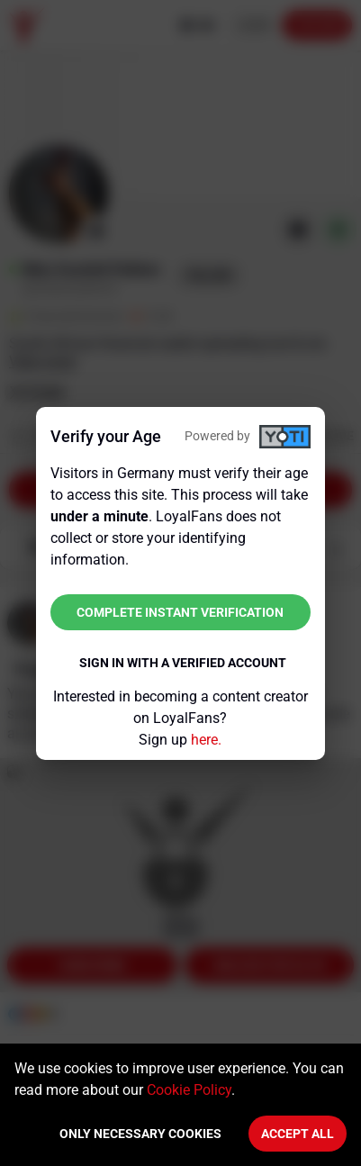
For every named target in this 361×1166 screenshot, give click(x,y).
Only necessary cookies (140, 1133)
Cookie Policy (189, 1089)
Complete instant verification (180, 612)
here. (206, 739)
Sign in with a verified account (182, 662)
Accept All (297, 1133)
